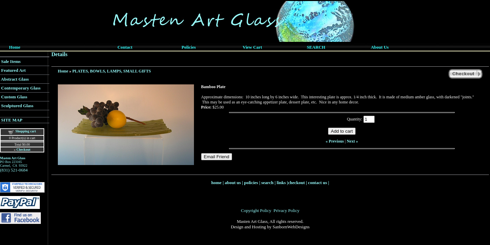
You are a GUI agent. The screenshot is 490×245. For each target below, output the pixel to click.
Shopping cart (25, 131)
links (281, 182)
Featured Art (13, 70)
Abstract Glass (15, 79)
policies (251, 182)
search (267, 182)
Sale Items (10, 61)
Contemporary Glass (20, 88)
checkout (296, 182)
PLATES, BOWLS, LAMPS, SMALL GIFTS (111, 71)
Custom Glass (14, 96)
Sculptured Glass (17, 105)
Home (63, 71)
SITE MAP (11, 119)
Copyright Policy (256, 210)
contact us (317, 182)
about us (233, 182)
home (216, 182)
